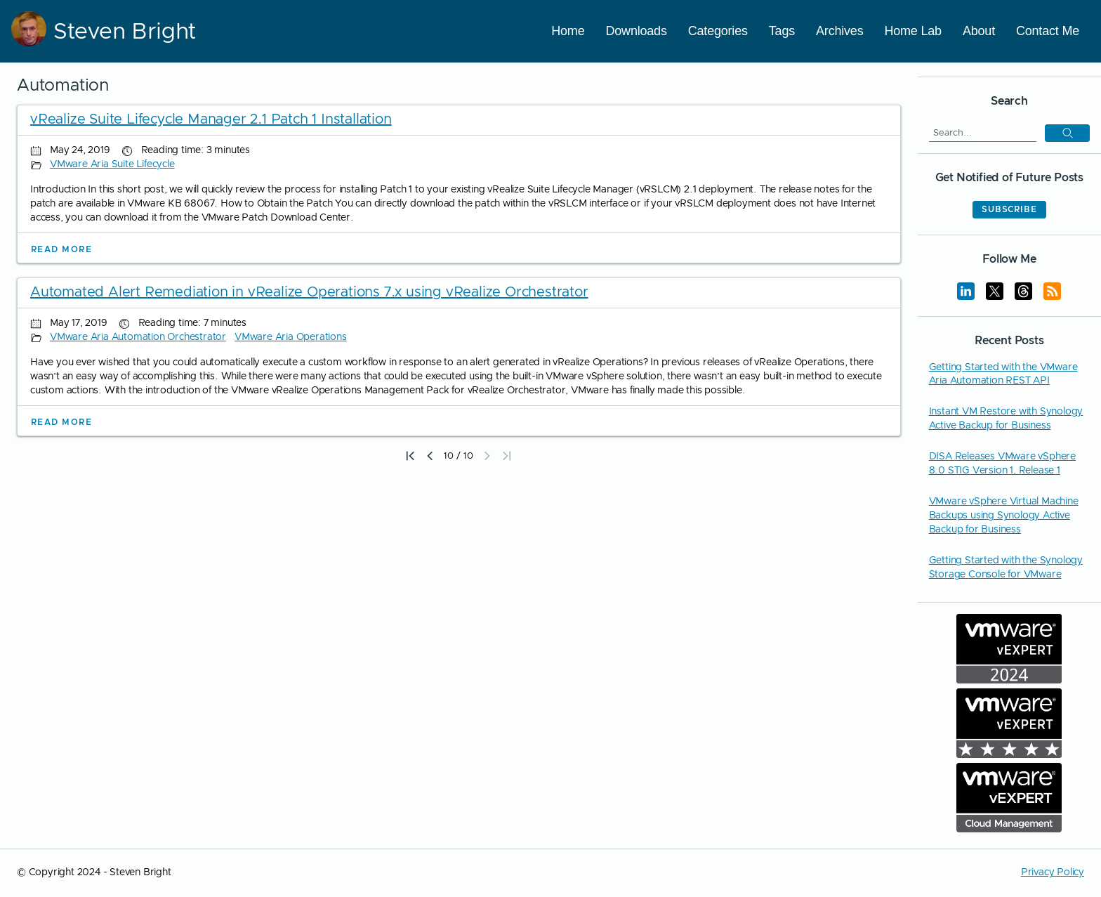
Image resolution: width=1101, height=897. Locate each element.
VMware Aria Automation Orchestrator (138, 337)
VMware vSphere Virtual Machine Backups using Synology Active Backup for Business (1004, 516)
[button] (487, 455)
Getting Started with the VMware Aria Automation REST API (1003, 374)
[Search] (982, 132)
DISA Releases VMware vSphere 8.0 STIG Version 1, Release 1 (1002, 464)
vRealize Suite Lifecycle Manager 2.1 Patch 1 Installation (211, 119)
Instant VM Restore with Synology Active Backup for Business (1006, 419)
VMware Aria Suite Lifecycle (112, 164)
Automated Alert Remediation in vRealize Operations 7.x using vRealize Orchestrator (309, 292)
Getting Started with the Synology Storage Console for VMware (1006, 568)
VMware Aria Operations (291, 337)
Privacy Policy (1052, 872)
